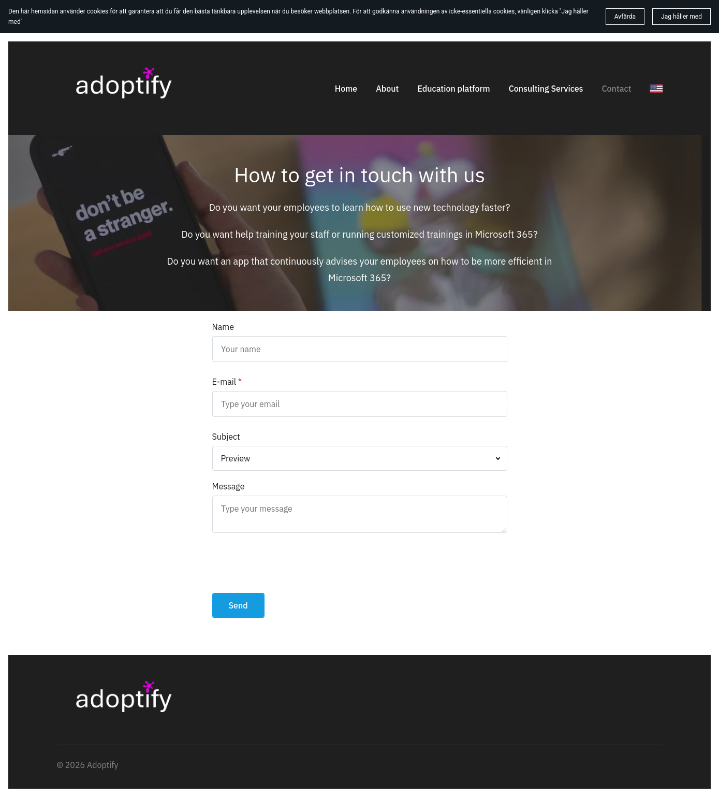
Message (228, 486)
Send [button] (238, 605)
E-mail (224, 381)
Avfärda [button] (625, 16)
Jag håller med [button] (681, 16)
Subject (226, 436)
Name (223, 327)
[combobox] (359, 458)
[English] (656, 88)
